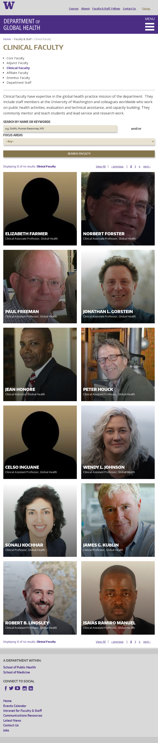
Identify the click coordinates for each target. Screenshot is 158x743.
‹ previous (117, 160)
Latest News (12, 714)
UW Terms (79, 739)
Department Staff (19, 76)
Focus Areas (13, 129)
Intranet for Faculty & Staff (22, 704)
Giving (146, 5)
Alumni (84, 5)
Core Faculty (15, 52)
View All (101, 160)
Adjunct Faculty (17, 57)
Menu (150, 13)
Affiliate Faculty (17, 67)
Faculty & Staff (22, 33)
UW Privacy (61, 739)
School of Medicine (16, 666)
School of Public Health (19, 661)
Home (7, 33)
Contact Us (128, 5)
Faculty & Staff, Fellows (105, 5)
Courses (72, 5)
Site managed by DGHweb (104, 739)
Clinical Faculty (18, 62)
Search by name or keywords (26, 116)
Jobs (6, 724)
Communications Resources (22, 709)
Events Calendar (14, 700)
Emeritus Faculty (18, 72)
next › (146, 160)
